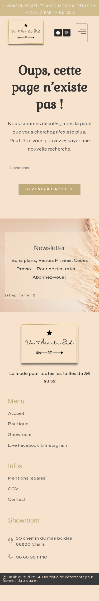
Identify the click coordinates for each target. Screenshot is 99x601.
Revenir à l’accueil (49, 189)
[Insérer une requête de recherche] (49, 168)
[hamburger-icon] (82, 32)
